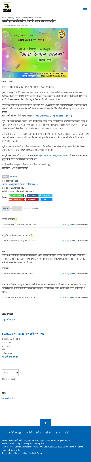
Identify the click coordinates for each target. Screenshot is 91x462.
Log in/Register (9, 319)
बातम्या (58, 433)
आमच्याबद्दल (34, 444)
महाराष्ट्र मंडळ (14, 176)
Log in (5, 208)
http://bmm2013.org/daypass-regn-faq (54, 116)
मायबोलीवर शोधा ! (9, 399)
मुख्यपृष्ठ (12, 18)
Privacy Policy (21, 453)
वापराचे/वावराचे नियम (10, 444)
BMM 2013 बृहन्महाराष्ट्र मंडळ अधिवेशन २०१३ (20, 184)
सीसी (67, 433)
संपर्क (42, 444)
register (17, 208)
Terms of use (8, 453)
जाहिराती (48, 433)
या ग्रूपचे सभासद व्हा (10, 357)
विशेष (38, 433)
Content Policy (35, 453)
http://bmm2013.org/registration (52, 156)
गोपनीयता (24, 444)
